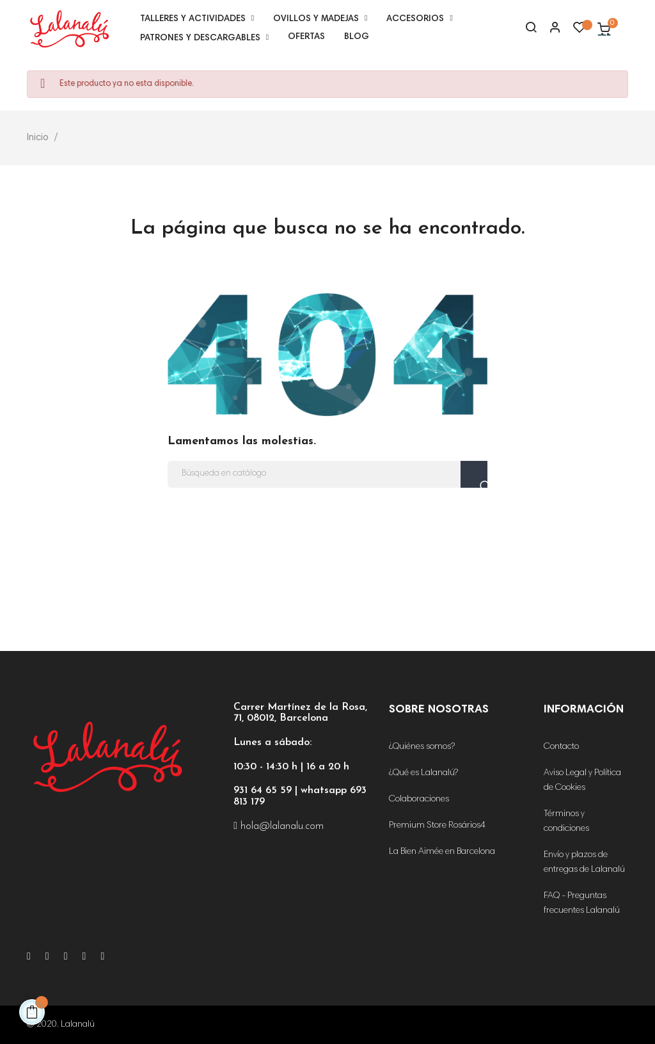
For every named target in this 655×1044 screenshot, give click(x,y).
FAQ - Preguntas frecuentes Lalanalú (582, 903)
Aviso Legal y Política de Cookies (582, 780)
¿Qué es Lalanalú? (423, 773)
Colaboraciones (419, 799)
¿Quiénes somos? (422, 747)
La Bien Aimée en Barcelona (442, 851)
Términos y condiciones (566, 821)
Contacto (561, 747)
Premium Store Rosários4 (437, 825)
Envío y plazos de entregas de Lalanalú (584, 862)
